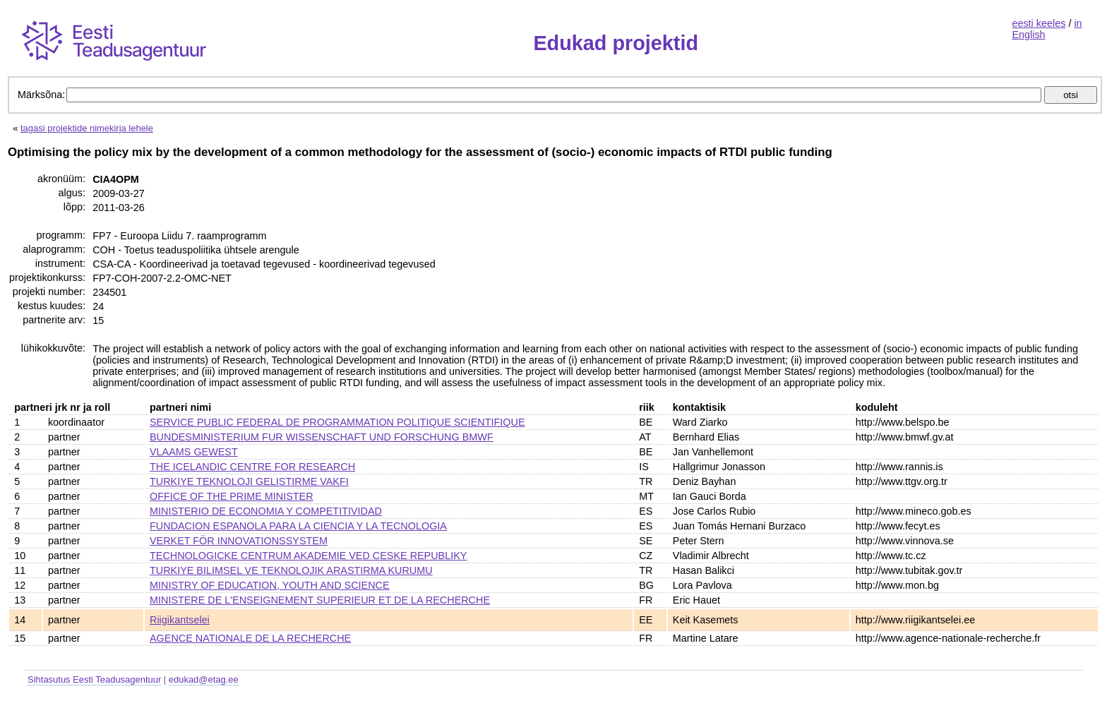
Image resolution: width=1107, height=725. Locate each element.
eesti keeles (1038, 23)
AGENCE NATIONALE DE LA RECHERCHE (250, 638)
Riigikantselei (180, 619)
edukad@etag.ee (204, 679)
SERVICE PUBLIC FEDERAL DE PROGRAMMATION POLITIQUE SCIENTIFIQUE (337, 422)
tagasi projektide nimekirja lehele (86, 128)
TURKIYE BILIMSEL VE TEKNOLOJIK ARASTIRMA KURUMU (291, 570)
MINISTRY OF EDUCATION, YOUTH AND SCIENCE (270, 585)
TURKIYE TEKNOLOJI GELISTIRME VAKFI (249, 481)
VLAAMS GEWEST (194, 451)
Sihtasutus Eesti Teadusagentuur (94, 679)
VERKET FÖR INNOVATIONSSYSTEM (239, 540)
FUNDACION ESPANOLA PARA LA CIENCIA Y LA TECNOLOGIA (298, 526)
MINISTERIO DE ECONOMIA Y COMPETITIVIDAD (266, 511)
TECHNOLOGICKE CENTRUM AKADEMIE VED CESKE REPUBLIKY (308, 555)
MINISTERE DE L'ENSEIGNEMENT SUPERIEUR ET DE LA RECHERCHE (320, 600)
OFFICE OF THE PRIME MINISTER (231, 496)
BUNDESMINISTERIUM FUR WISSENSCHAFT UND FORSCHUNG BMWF (321, 437)
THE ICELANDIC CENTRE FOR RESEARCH (252, 466)
